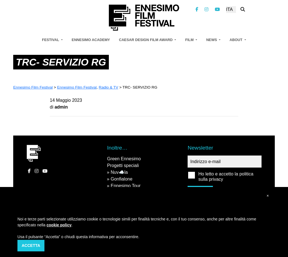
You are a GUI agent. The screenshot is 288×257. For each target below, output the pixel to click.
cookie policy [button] (59, 225)
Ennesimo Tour (125, 185)
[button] (268, 196)
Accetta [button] (31, 245)
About (236, 40)
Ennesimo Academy (91, 40)
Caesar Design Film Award (146, 40)
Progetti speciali (123, 165)
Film (189, 40)
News (212, 40)
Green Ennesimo (124, 158)
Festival (51, 40)
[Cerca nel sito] (242, 9)
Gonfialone (121, 179)
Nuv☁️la (119, 172)
